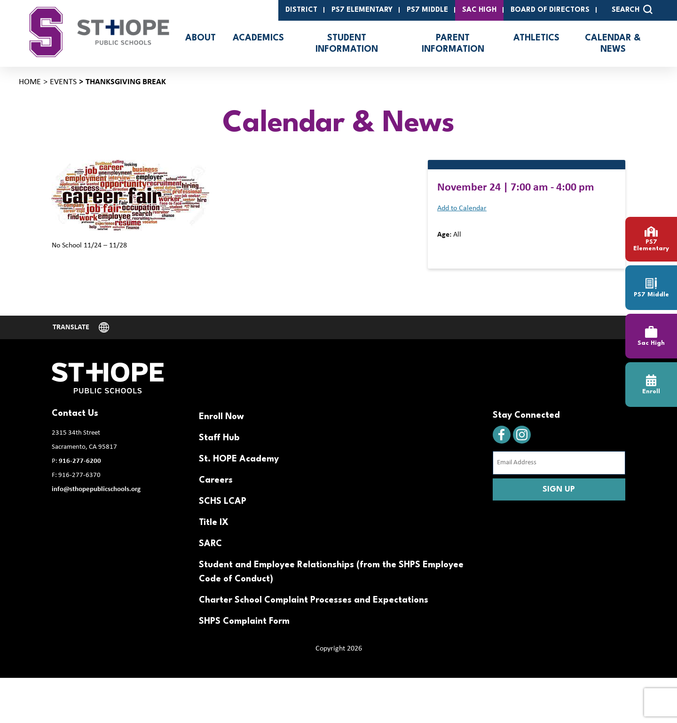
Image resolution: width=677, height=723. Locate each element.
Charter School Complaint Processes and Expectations (313, 600)
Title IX (213, 522)
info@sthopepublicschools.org (96, 489)
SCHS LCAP (222, 501)
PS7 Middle (427, 10)
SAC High (479, 10)
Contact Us (75, 413)
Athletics (536, 38)
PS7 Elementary (362, 10)
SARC (210, 544)
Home (30, 82)
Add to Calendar (462, 208)
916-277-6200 (80, 461)
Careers (216, 480)
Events (63, 82)
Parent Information (453, 44)
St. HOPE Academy (239, 459)
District (301, 10)
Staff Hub (219, 438)
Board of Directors (550, 10)
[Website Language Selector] (81, 327)
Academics (258, 38)
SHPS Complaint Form (244, 621)
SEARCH (632, 9)
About (200, 38)
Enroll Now (221, 417)
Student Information (346, 44)
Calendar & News (613, 44)
